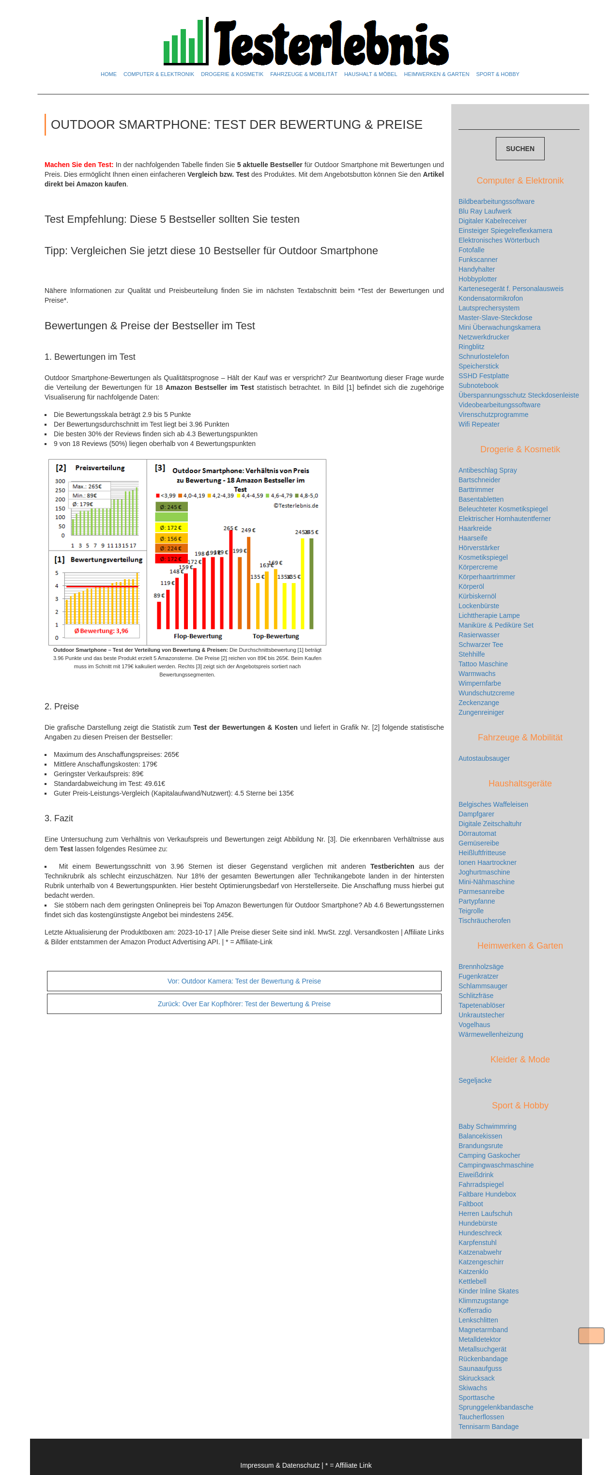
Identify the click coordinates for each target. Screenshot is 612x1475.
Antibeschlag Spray (488, 470)
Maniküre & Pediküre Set (496, 625)
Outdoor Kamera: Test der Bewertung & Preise (244, 981)
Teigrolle (471, 911)
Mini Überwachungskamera (500, 327)
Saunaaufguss (480, 1368)
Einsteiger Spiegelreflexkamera (505, 230)
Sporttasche (477, 1397)
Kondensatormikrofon (491, 298)
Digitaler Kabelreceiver (493, 221)
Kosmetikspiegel (483, 557)
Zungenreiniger (481, 712)
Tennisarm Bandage (489, 1426)
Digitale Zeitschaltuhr (490, 824)
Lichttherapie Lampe (489, 615)
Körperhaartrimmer (487, 577)
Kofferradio (475, 1310)
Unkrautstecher (482, 1015)
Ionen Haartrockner (488, 862)
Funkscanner (478, 259)
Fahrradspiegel (481, 1184)
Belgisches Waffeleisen (493, 804)
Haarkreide (475, 528)
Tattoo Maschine (483, 664)
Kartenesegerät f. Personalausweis (511, 288)
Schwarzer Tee (481, 644)
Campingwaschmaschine (496, 1165)
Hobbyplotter (478, 279)
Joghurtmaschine (484, 872)
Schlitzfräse (476, 995)
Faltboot (471, 1204)
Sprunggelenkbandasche (496, 1407)
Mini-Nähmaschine (487, 882)
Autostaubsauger (484, 758)
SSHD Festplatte (484, 376)
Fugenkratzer (478, 976)
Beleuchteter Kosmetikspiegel (503, 509)
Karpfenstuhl (478, 1242)
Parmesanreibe (482, 891)
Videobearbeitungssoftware (499, 405)
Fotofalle (472, 250)
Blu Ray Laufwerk (485, 211)
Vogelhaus (474, 1025)
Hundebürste (478, 1223)
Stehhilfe (472, 654)
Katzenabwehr (480, 1252)
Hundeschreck (480, 1233)
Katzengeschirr (481, 1262)
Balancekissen (480, 1136)
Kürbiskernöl (477, 596)
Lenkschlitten (478, 1320)
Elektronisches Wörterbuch (499, 240)
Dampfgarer (476, 814)
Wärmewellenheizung (491, 1034)
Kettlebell (473, 1281)
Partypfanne (477, 901)
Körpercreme (478, 567)
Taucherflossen (481, 1417)
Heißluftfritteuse (482, 853)
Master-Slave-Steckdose (496, 318)
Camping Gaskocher (489, 1155)
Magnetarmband (483, 1330)
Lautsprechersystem (489, 308)
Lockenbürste (479, 606)
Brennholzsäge (481, 966)
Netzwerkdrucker (484, 337)
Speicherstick (479, 366)
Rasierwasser (479, 635)
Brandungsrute (481, 1146)
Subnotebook (479, 385)
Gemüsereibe (479, 843)
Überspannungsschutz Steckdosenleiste (519, 395)
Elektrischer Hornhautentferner (505, 518)
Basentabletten (481, 499)
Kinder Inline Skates (489, 1291)
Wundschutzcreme (487, 693)
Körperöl (471, 586)
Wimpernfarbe (480, 683)
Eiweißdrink (476, 1175)
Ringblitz (472, 347)
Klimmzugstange (484, 1301)
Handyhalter (477, 269)
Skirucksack (477, 1378)
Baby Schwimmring (488, 1126)
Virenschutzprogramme (493, 414)
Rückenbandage (483, 1359)
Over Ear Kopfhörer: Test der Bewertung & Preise (244, 1004)
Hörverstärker (479, 548)
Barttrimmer (476, 489)
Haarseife (473, 538)
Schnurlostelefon (484, 356)
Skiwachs (473, 1388)
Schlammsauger (483, 986)
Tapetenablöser (482, 1005)
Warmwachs (477, 673)
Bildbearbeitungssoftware (497, 201)
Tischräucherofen (485, 920)
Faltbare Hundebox (487, 1194)
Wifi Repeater (479, 424)
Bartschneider (479, 480)
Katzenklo (473, 1271)
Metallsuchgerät (482, 1349)
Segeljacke (475, 1080)
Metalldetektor (480, 1339)
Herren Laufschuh (485, 1213)
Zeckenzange (479, 703)
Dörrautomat (477, 833)
